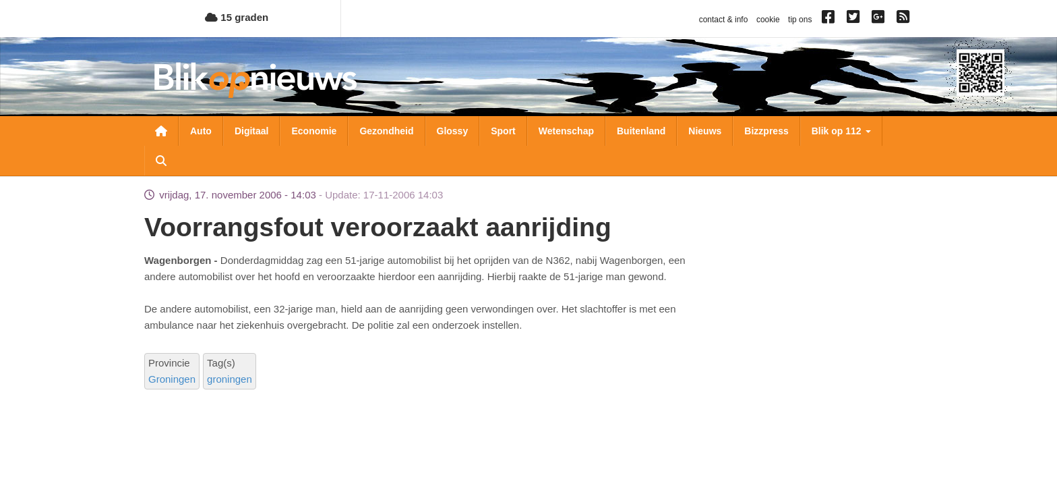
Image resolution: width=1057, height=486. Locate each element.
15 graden (236, 17)
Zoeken (161, 161)
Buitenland (641, 131)
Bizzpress (766, 131)
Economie (313, 131)
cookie (768, 19)
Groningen (171, 379)
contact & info (723, 19)
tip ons (800, 19)
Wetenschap (566, 131)
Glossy (453, 131)
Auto (201, 131)
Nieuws (704, 131)
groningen (229, 379)
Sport (503, 131)
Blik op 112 (841, 131)
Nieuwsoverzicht (161, 131)
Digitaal (252, 131)
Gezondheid (386, 131)
